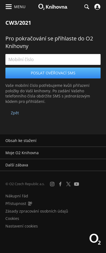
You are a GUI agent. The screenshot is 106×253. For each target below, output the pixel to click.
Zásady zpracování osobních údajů (36, 211)
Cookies (12, 218)
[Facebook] (60, 184)
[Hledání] (86, 7)
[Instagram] (52, 184)
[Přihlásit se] (96, 7)
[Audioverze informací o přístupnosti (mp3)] (30, 203)
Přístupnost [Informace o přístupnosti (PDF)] (15, 203)
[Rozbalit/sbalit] (99, 140)
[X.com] (68, 184)
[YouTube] (76, 184)
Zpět (15, 112)
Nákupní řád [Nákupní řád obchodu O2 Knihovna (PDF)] (16, 195)
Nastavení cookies (21, 226)
